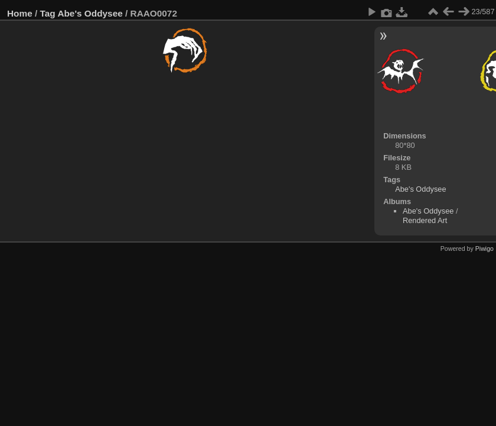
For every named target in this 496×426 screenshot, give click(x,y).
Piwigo (484, 248)
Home (19, 13)
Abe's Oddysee (89, 13)
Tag (48, 13)
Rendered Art (425, 220)
